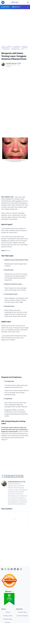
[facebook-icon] (2, 569)
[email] (21, 476)
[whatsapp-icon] (21, 569)
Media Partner (7, 619)
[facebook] (5, 476)
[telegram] (15, 476)
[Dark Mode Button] (28, 2)
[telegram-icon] (18, 569)
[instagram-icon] (8, 569)
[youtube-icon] (12, 569)
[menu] (2, 2)
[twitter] (8, 476)
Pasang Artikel (7, 615)
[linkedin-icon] (15, 569)
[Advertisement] (15, 27)
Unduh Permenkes (22, 615)
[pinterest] (18, 476)
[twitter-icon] (5, 569)
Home (8, 612)
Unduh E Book (22, 612)
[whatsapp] (12, 476)
